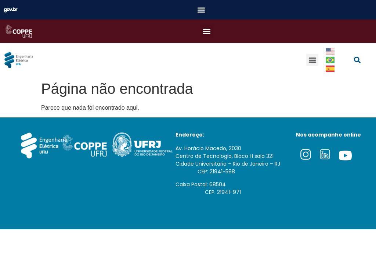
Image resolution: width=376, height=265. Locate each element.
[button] (201, 10)
